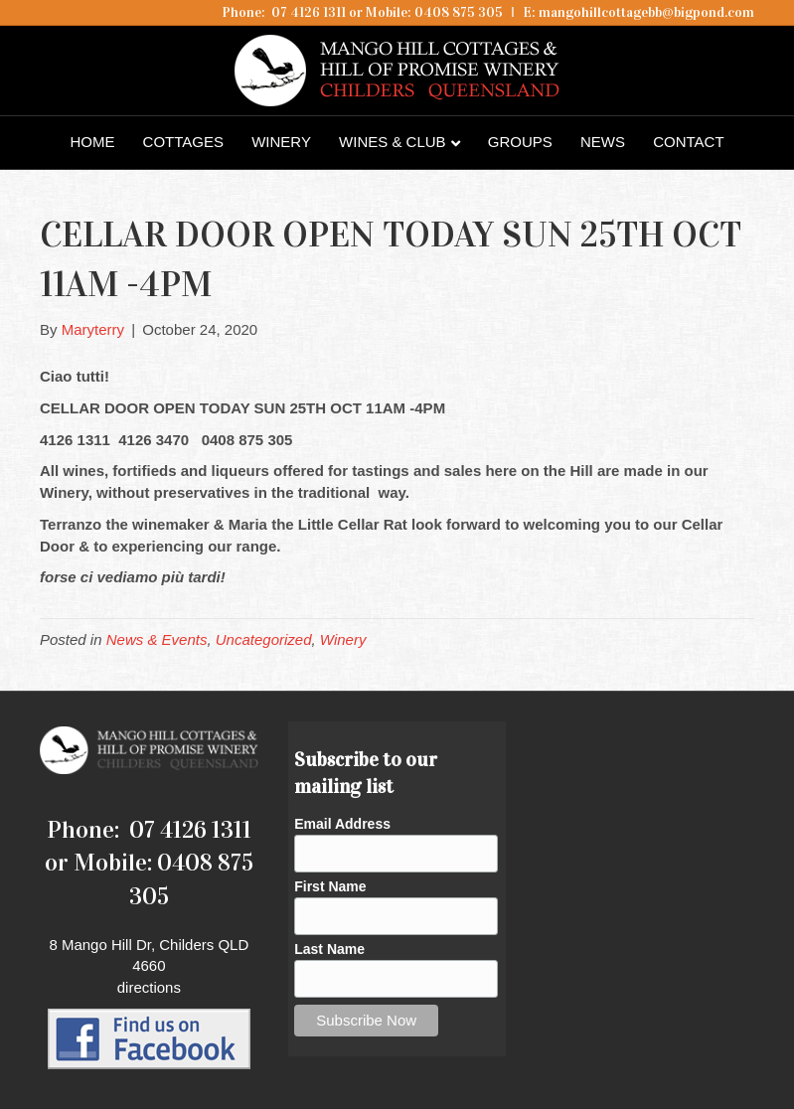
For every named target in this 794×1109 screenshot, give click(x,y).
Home (92, 141)
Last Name (329, 949)
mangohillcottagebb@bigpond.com (646, 12)
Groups (520, 141)
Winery (281, 141)
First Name (330, 886)
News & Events (157, 639)
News (602, 141)
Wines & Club (392, 141)
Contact (688, 141)
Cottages (183, 141)
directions (149, 987)
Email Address (342, 824)
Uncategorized (264, 639)
